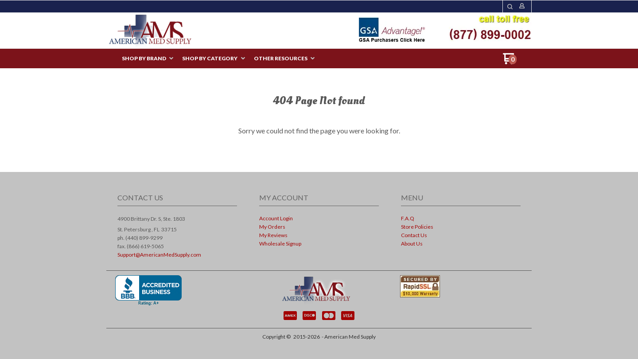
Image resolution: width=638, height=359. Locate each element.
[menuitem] (147, 58)
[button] (510, 6)
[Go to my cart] (510, 62)
